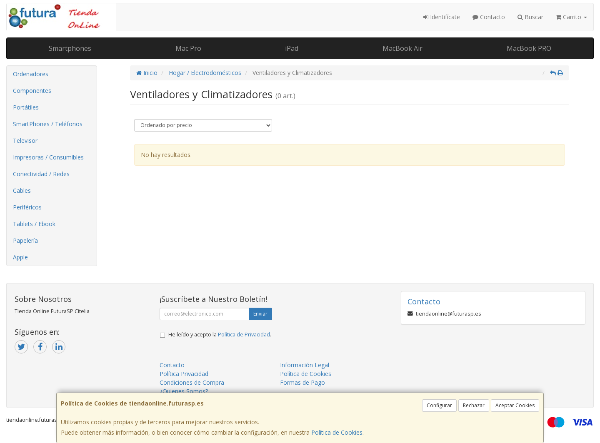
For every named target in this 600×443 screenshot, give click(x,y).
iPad (291, 48)
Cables (22, 190)
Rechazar (474, 405)
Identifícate (441, 17)
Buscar (530, 17)
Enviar (260, 313)
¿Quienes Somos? (184, 391)
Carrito (571, 17)
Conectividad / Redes (41, 174)
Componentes (32, 91)
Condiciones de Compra (192, 382)
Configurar (439, 405)
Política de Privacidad (244, 334)
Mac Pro (188, 48)
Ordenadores (30, 74)
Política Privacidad (184, 374)
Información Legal (304, 365)
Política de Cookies (336, 432)
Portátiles (26, 107)
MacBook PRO (529, 48)
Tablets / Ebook (34, 224)
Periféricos (27, 207)
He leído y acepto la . (219, 334)
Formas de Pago (302, 382)
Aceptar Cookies (515, 405)
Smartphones (70, 48)
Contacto (488, 17)
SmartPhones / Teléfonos (47, 124)
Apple (20, 257)
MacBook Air (402, 48)
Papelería (25, 240)
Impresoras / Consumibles (48, 157)
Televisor (25, 140)
